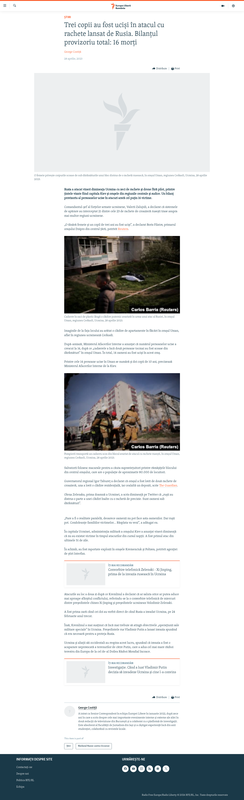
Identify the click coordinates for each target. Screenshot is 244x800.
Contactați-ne (24, 767)
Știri (67, 17)
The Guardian (168, 485)
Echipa (20, 787)
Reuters (123, 229)
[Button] (159, 68)
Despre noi (22, 773)
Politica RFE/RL (25, 780)
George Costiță (72, 52)
